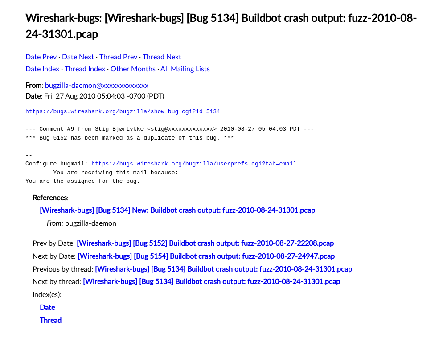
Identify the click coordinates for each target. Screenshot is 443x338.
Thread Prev (118, 57)
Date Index (42, 69)
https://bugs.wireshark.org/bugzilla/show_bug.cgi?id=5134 (122, 111)
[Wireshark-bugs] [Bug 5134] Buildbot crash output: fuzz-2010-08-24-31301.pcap (223, 269)
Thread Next (162, 57)
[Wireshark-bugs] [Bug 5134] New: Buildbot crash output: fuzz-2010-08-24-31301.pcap (177, 210)
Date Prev (41, 57)
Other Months (133, 69)
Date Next (78, 57)
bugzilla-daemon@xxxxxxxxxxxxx (96, 85)
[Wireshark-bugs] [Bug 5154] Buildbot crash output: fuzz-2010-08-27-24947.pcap (206, 256)
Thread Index (85, 69)
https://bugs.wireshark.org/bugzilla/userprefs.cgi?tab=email (193, 164)
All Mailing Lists (185, 69)
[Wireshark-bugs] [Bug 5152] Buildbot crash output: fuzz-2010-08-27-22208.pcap (205, 243)
